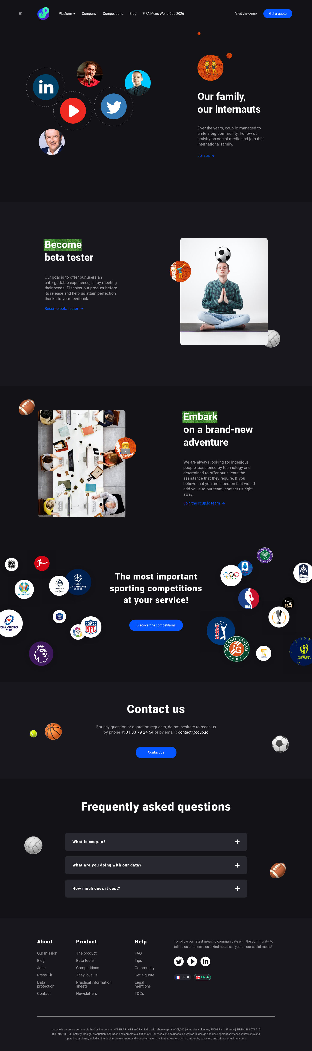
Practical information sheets (94, 984)
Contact (44, 993)
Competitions (113, 14)
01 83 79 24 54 (140, 732)
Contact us (156, 752)
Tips (138, 960)
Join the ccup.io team (204, 503)
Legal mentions (143, 984)
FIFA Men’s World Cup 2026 (163, 14)
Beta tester (85, 960)
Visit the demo (246, 13)
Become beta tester (64, 309)
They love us (87, 975)
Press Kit (44, 975)
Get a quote (277, 14)
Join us (205, 156)
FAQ (138, 953)
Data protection (45, 984)
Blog (133, 14)
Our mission (47, 953)
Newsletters (86, 993)
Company (89, 14)
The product (86, 953)
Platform (67, 14)
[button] (156, 842)
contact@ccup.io (193, 732)
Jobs (41, 967)
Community (145, 967)
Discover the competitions (156, 625)
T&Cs (139, 993)
